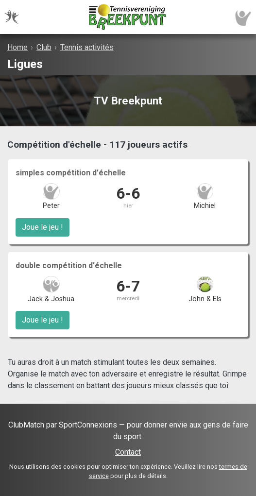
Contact (128, 452)
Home (17, 47)
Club (43, 47)
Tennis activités (87, 47)
